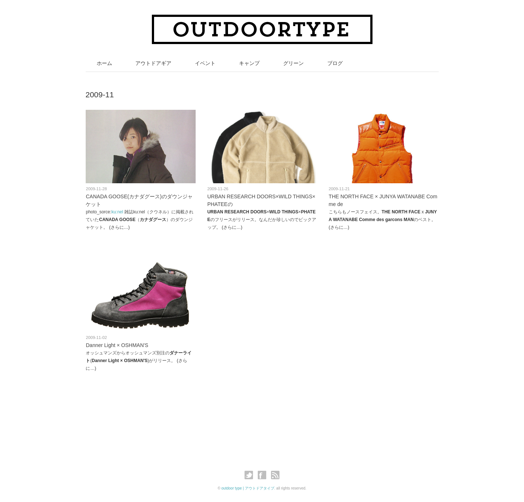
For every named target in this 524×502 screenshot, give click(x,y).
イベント (205, 63)
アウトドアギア (153, 63)
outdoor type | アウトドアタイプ (247, 488)
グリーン (293, 63)
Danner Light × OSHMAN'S (117, 345)
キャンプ (249, 63)
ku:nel (117, 211)
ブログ (335, 63)
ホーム (104, 63)
